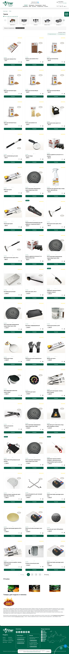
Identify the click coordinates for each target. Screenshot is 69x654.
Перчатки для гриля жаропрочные (33, 358)
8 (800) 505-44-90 (34, 2)
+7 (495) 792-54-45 (33, 646)
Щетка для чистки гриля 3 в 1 (54, 123)
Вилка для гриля (8, 189)
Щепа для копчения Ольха (10, 122)
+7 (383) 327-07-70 (20, 639)
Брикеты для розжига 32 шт (31, 58)
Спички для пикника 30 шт (10, 58)
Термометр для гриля (30, 391)
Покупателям (25, 6)
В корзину (13, 64)
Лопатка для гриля (8, 223)
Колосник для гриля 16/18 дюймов (55, 529)
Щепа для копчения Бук (52, 58)
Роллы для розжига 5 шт (31, 122)
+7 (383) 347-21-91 (20, 643)
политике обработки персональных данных (33, 651)
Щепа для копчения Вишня (31, 90)
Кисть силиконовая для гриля (11, 155)
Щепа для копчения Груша (10, 90)
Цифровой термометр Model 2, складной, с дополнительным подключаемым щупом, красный (54, 460)
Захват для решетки (8, 425)
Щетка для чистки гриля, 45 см (11, 257)
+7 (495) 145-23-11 (33, 640)
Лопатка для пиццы (8, 358)
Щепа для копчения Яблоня (53, 90)
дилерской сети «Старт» (19, 616)
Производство (31, 5)
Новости (44, 5)
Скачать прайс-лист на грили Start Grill (10, 16)
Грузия (43, 641)
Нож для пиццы (29, 155)
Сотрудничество (40, 6)
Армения (43, 637)
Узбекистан (44, 636)
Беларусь (43, 634)
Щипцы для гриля (51, 358)
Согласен (48, 651)
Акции (30, 6)
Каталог (25, 5)
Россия (43, 631)
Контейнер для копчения (9, 291)
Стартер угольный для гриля (32, 563)
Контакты (46, 6)
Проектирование (38, 5)
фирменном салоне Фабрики (58, 615)
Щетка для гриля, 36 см (30, 291)
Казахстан (43, 632)
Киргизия (43, 639)
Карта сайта (5, 642)
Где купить (34, 6)
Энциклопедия (10, 640)
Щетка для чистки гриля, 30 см (54, 223)
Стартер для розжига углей (53, 325)
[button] (5, 20)
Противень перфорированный (32, 325)
